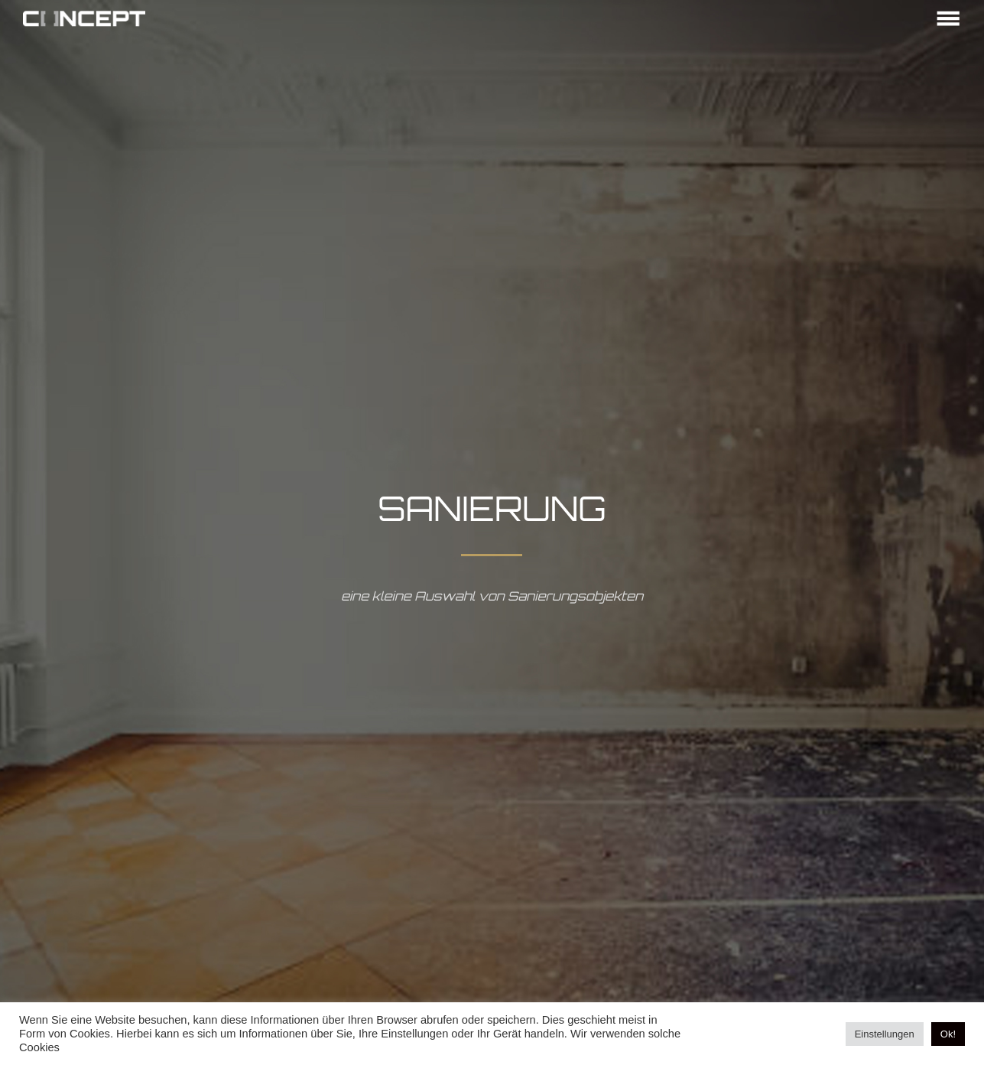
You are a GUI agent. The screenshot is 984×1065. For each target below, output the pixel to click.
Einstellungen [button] (884, 1034)
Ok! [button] (948, 1034)
